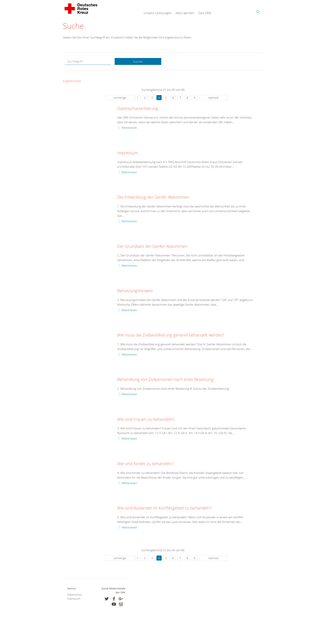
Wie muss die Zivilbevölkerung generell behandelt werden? (170, 335)
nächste (213, 98)
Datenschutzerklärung (137, 108)
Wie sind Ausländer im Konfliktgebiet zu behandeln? (164, 508)
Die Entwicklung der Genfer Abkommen (153, 197)
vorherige (119, 98)
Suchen (138, 62)
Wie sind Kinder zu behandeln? (145, 463)
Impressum (127, 152)
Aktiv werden (185, 13)
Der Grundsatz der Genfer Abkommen (152, 246)
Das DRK (204, 13)
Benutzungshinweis (135, 290)
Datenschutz (74, 594)
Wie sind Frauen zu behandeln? (145, 419)
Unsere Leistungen (158, 13)
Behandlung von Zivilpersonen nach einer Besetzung (165, 379)
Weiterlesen (129, 128)
